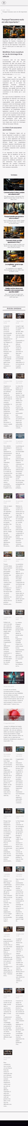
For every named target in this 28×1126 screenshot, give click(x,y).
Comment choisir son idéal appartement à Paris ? (14, 241)
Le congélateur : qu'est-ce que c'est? (14, 265)
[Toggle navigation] (4, 2)
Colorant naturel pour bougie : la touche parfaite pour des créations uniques (14, 720)
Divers (8, 10)
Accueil (3, 10)
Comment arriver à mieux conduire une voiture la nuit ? (14, 193)
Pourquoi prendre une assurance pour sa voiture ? (14, 217)
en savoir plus (16, 74)
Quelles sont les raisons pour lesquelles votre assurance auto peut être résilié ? (14, 290)
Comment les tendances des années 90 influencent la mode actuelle (14, 684)
